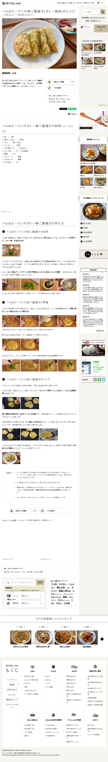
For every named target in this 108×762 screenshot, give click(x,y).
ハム (68, 99)
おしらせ (12, 695)
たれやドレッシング (52, 732)
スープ (48, 683)
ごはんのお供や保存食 (53, 720)
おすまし (49, 680)
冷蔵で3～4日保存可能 (95, 705)
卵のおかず (70, 690)
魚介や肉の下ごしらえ (74, 729)
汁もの (53, 671)
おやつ (95, 720)
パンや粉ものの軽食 (31, 694)
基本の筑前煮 (87, 232)
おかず (74, 671)
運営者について (12, 699)
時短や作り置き (95, 671)
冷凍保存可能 (92, 698)
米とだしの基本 (72, 732)
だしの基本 (49, 687)
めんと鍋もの (32, 720)
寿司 (26, 687)
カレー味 (52, 101)
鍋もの (27, 736)
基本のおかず (71, 676)
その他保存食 (50, 736)
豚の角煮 (86, 236)
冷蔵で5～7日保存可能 (95, 701)
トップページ (12, 680)
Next (102, 639)
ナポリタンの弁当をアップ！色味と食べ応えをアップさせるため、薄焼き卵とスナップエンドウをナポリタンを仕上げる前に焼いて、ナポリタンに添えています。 (93, 322)
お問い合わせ (12, 690)
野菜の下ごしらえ (72, 725)
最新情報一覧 (100, 330)
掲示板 (12, 685)
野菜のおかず (71, 680)
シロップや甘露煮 (93, 734)
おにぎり (28, 683)
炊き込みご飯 (29, 676)
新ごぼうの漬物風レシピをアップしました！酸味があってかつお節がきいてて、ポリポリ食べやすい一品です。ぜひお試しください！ (93, 310)
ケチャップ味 (60, 101)
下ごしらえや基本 (74, 720)
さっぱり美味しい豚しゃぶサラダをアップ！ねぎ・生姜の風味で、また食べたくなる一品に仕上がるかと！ (93, 289)
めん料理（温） (30, 725)
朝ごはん (52, 99)
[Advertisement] (20, 189)
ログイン (102, 2)
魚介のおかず (71, 683)
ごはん (32, 671)
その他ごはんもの (30, 690)
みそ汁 (48, 676)
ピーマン (62, 99)
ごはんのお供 (50, 725)
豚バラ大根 (86, 223)
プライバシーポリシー (12, 706)
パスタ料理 (28, 732)
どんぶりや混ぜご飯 (31, 680)
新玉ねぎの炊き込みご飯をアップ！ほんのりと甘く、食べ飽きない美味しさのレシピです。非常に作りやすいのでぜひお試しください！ (93, 299)
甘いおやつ (91, 725)
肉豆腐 (85, 228)
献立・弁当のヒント (93, 21)
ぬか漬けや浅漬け (51, 729)
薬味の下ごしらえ (72, 742)
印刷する (74, 114)
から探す (87, 17)
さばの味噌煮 (87, 241)
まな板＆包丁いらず (94, 688)
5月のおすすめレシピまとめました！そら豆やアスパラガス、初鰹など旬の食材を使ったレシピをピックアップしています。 (93, 279)
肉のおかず (70, 687)
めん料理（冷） (30, 729)
